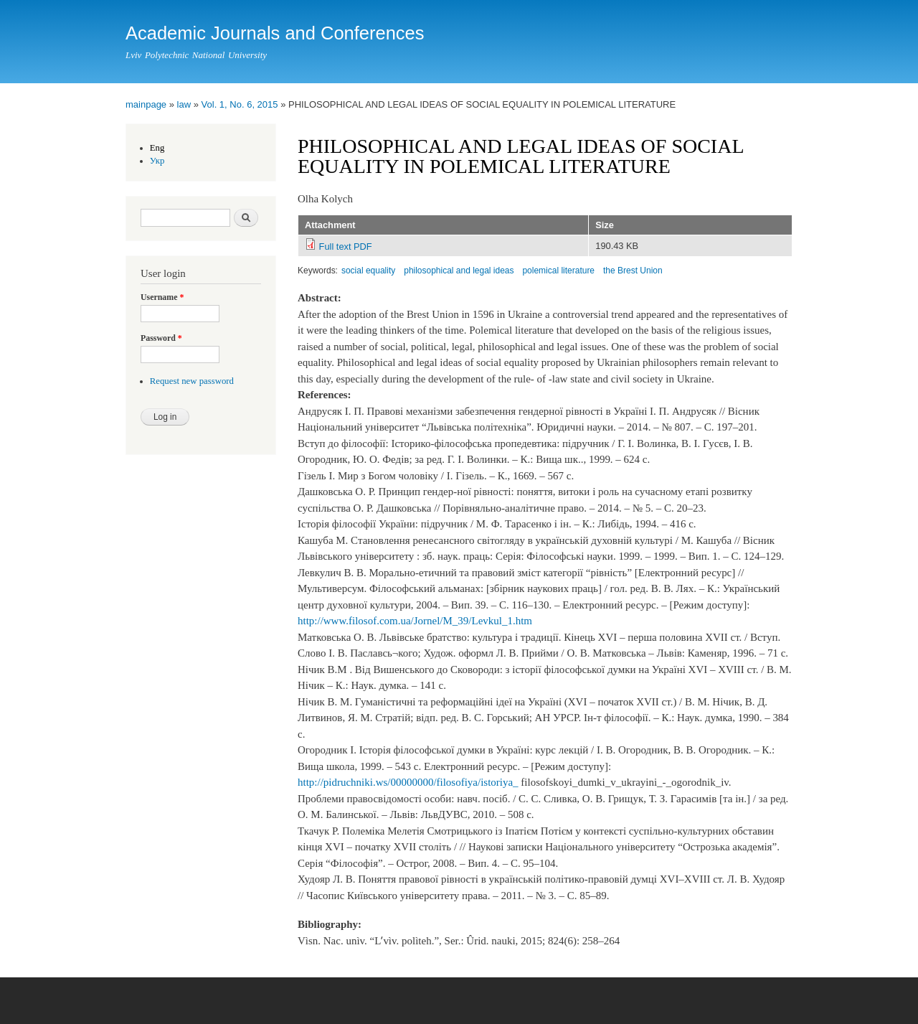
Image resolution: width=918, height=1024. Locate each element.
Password (161, 338)
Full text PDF (345, 246)
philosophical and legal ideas (459, 271)
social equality (368, 271)
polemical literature (558, 271)
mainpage (146, 104)
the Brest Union (633, 271)
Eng (157, 148)
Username (162, 297)
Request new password (192, 381)
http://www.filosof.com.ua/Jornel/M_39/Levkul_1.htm (415, 620)
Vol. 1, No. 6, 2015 (240, 104)
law (184, 104)
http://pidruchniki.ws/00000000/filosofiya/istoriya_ (408, 782)
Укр (157, 161)
